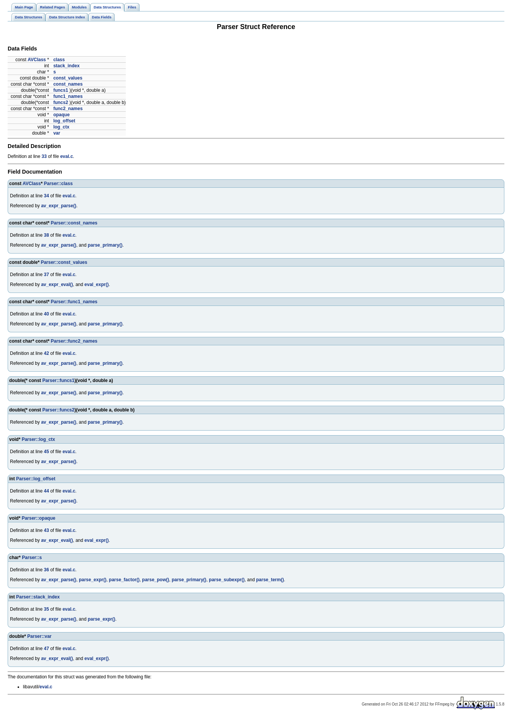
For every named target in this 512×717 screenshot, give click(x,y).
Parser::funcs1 (58, 380)
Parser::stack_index (38, 597)
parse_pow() (155, 579)
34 (46, 195)
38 (46, 235)
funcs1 (60, 90)
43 (46, 530)
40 (46, 314)
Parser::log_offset (35, 478)
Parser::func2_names (74, 341)
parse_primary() (105, 245)
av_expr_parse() (58, 205)
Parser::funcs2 (58, 410)
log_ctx (61, 127)
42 (46, 353)
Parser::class (58, 183)
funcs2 (60, 102)
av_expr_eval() (57, 284)
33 (44, 156)
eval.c (66, 156)
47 (46, 648)
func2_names (68, 108)
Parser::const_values (64, 262)
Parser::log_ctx (38, 439)
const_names (68, 84)
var (56, 133)
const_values (67, 78)
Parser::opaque (38, 518)
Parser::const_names (74, 223)
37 (46, 274)
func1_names (68, 96)
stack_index (66, 65)
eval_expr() (97, 284)
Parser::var (39, 636)
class (59, 59)
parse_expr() (92, 579)
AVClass (37, 59)
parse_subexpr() (226, 579)
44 (46, 491)
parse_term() (270, 579)
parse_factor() (124, 579)
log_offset (64, 121)
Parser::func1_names (74, 301)
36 (46, 569)
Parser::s (32, 557)
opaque (61, 114)
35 (46, 609)
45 (46, 451)
